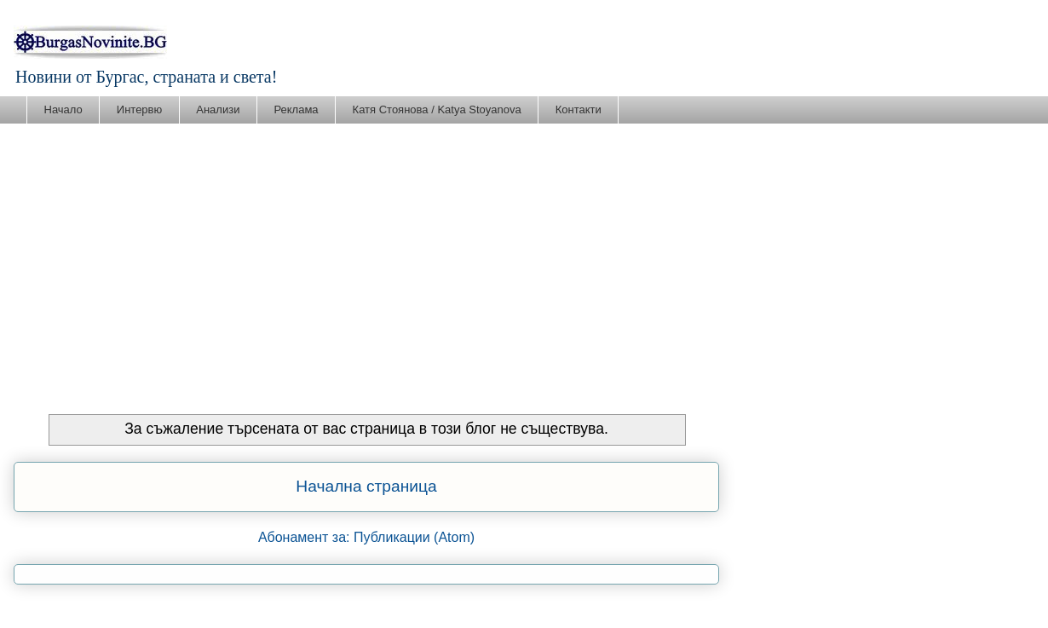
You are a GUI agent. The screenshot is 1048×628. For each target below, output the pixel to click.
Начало (63, 109)
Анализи (217, 109)
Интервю (139, 109)
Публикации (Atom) (414, 537)
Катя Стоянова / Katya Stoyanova (437, 109)
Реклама (296, 109)
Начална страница (366, 486)
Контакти (579, 109)
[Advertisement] (524, 252)
